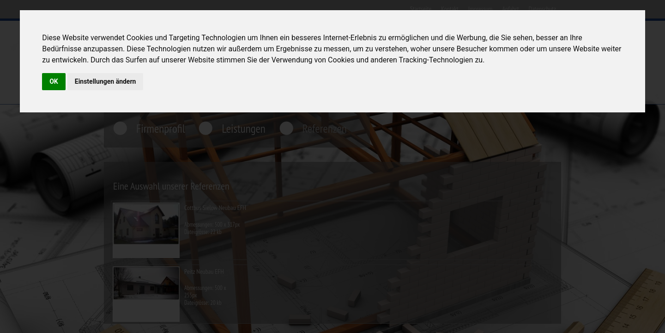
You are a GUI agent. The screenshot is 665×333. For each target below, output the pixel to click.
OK (53, 81)
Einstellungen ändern (105, 81)
